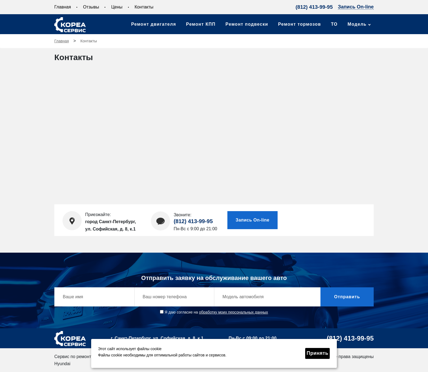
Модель (357, 24)
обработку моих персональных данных (233, 312)
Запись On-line (356, 7)
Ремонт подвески (246, 24)
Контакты (144, 7)
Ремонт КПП (201, 24)
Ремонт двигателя (153, 24)
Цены (116, 7)
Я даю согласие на (214, 312)
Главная (62, 7)
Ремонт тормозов (299, 24)
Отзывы (91, 7)
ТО (334, 24)
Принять (317, 353)
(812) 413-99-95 (314, 7)
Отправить (347, 296)
